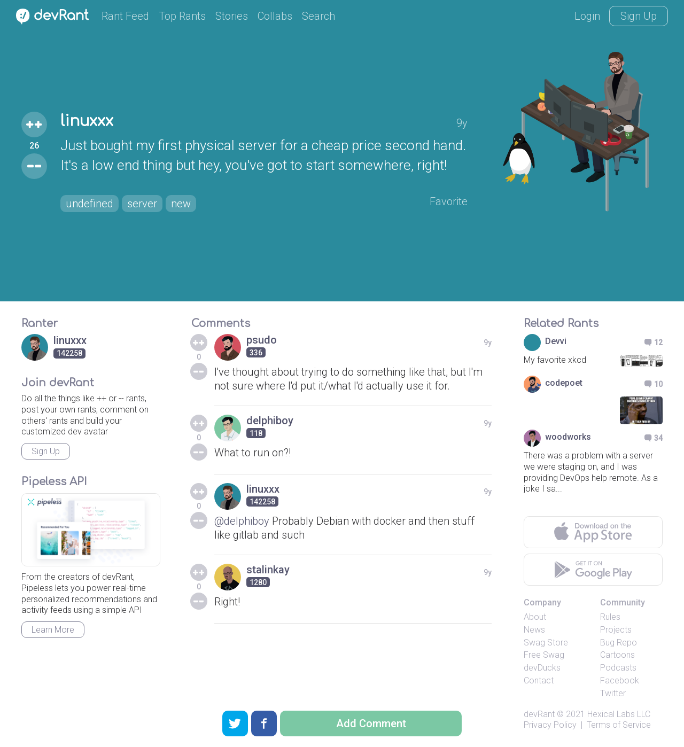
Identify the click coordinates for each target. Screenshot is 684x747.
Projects (616, 630)
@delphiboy (241, 521)
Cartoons (617, 655)
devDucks (542, 668)
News (534, 630)
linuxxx (86, 121)
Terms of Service (619, 725)
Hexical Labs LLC (618, 714)
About (535, 617)
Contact (539, 680)
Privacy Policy (550, 725)
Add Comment (371, 723)
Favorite (449, 201)
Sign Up (638, 16)
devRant (539, 714)
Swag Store (546, 642)
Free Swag (544, 655)
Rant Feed (125, 16)
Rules (610, 617)
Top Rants (182, 16)
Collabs (275, 16)
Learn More (53, 630)
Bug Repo (618, 642)
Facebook (619, 680)
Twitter (613, 693)
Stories (231, 16)
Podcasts (618, 668)
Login (587, 16)
